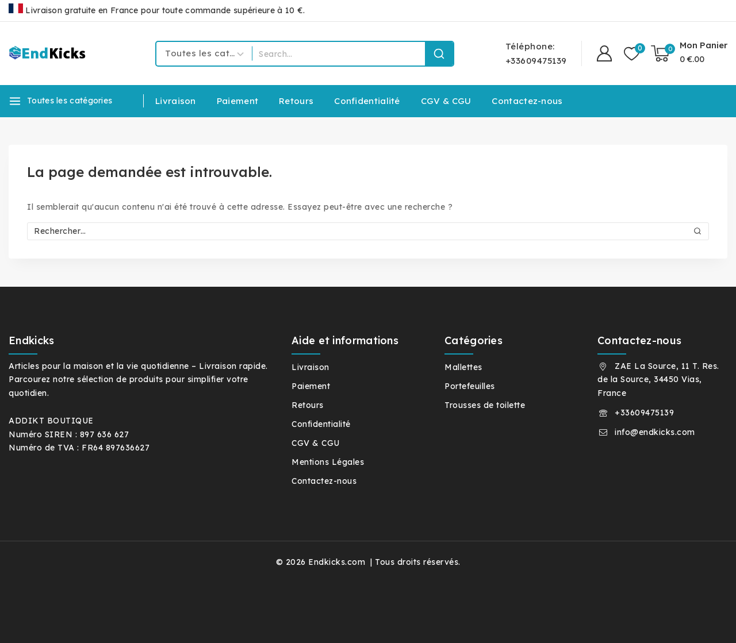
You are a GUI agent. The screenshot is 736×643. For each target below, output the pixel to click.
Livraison (175, 100)
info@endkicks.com (655, 432)
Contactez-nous (527, 100)
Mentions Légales (328, 462)
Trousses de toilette (484, 405)
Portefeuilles (469, 386)
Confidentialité (367, 100)
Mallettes (463, 367)
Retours (296, 100)
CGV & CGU (446, 100)
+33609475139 (644, 412)
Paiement (237, 100)
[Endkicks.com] (49, 53)
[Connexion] (604, 54)
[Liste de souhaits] (631, 53)
